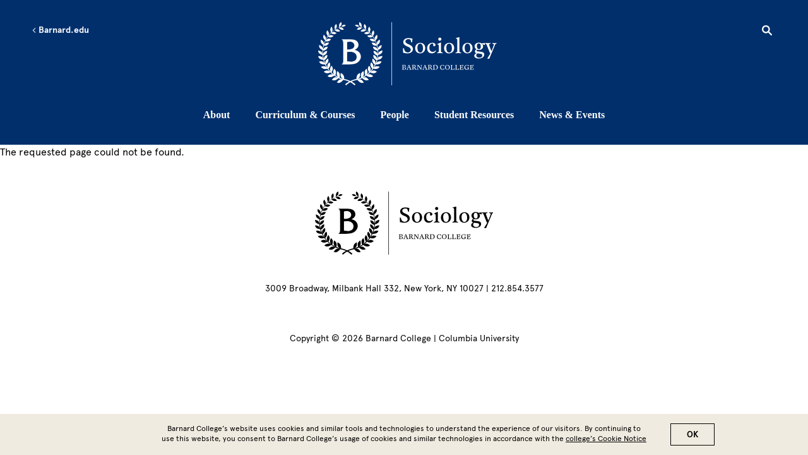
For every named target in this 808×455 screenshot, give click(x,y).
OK (692, 437)
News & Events (572, 114)
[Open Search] (767, 32)
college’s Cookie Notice (606, 441)
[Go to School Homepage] (407, 53)
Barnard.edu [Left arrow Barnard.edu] (60, 30)
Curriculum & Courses (305, 114)
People (395, 114)
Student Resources (474, 114)
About (216, 114)
